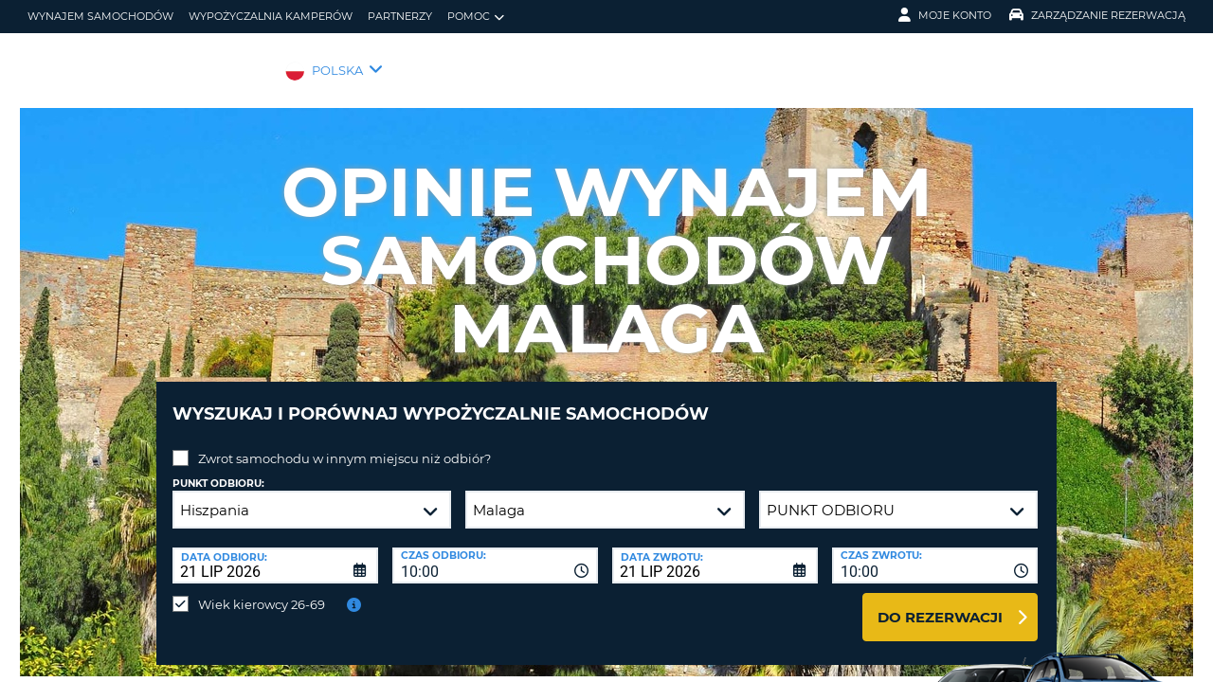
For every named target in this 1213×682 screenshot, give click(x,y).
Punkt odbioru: (218, 469)
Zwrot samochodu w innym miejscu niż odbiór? (344, 444)
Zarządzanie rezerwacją (1097, 15)
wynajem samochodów (100, 16)
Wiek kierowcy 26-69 (261, 590)
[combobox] (495, 551)
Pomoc (475, 16)
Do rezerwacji (940, 603)
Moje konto (944, 15)
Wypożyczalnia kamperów (271, 16)
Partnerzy (400, 16)
